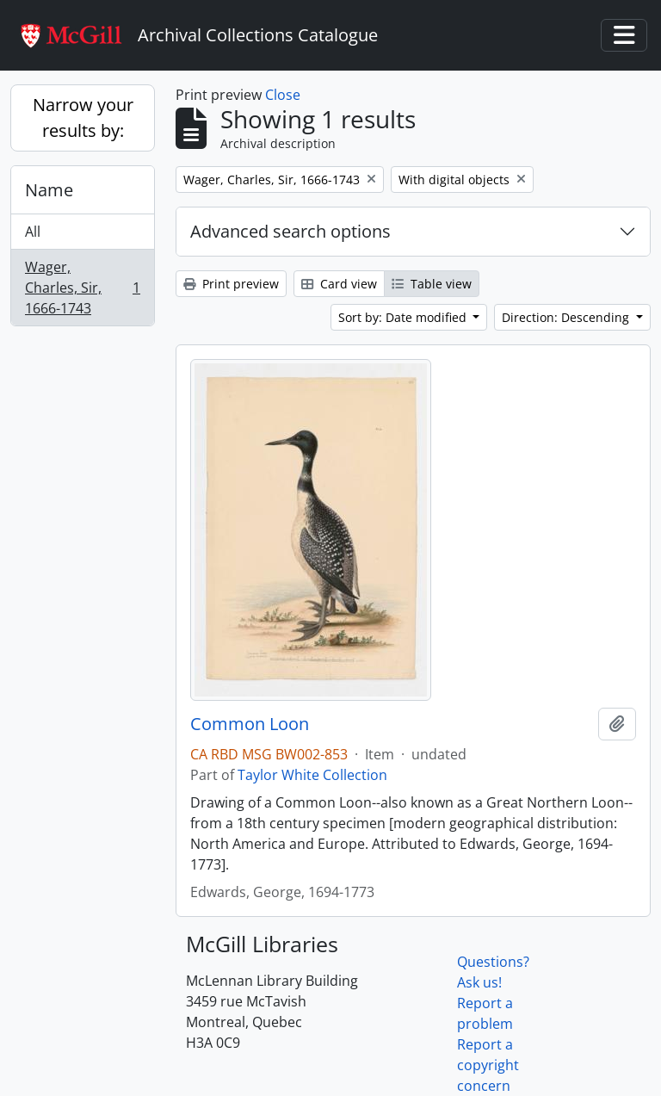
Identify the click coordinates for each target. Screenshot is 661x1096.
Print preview (231, 284)
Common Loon (249, 724)
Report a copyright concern (488, 1065)
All (32, 231)
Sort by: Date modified (404, 317)
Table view (432, 284)
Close (282, 94)
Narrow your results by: (83, 117)
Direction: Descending (567, 317)
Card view (339, 284)
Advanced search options (290, 231)
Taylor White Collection (312, 774)
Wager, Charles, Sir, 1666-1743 (82, 287)
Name (49, 189)
